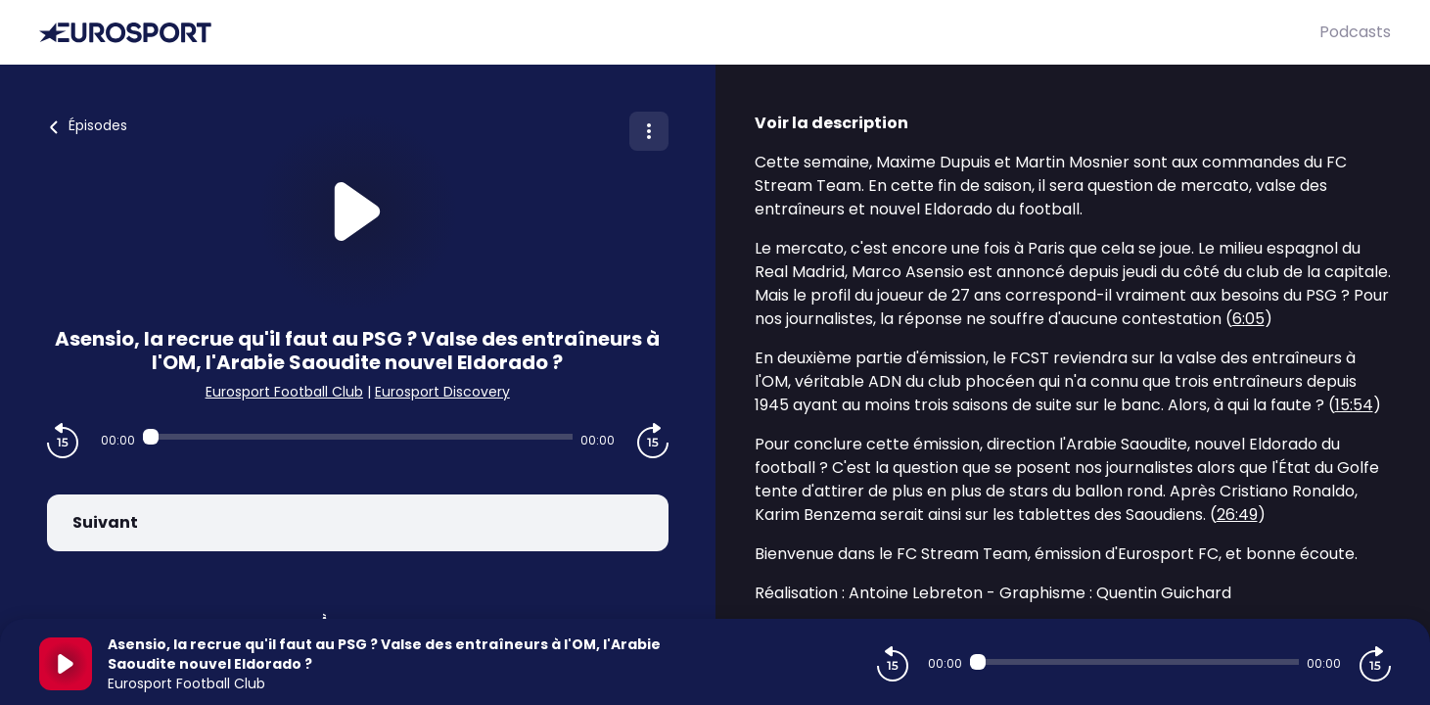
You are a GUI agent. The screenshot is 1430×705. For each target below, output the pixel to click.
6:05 (1248, 318)
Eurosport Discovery (442, 391)
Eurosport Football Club (284, 391)
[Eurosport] (679, 33)
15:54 (1354, 405)
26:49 (1237, 514)
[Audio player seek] (358, 436)
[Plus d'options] (649, 131)
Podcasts (1355, 32)
